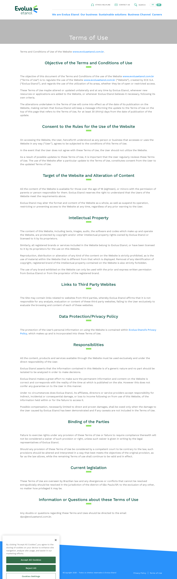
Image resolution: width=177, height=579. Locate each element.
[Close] (55, 555)
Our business (89, 14)
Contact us (124, 5)
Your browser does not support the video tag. (88, 31)
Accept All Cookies (31, 575)
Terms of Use (156, 573)
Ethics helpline (102, 5)
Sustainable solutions (112, 14)
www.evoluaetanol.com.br (88, 51)
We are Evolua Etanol (65, 14)
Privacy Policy (139, 573)
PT (153, 5)
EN (159, 5)
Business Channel (139, 14)
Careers (157, 14)
